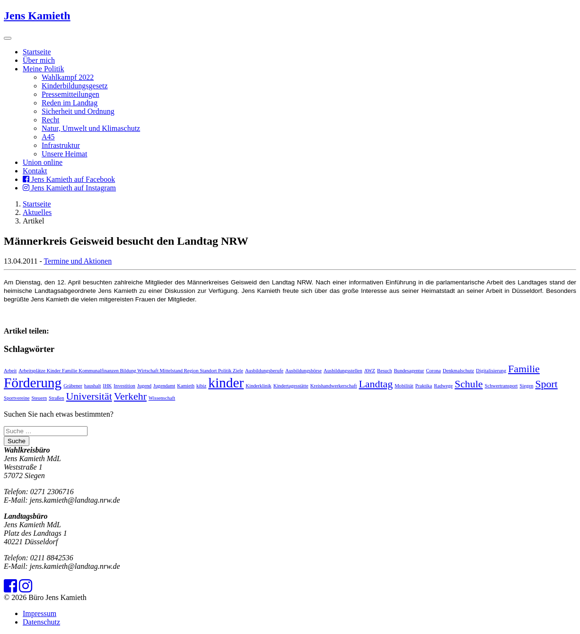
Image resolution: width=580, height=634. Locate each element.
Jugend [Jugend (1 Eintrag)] (144, 385)
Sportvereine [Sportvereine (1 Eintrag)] (16, 398)
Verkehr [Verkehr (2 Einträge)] (130, 396)
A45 (48, 137)
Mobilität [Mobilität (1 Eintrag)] (404, 385)
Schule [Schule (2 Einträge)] (469, 384)
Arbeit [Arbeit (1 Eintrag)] (10, 370)
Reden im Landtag (69, 103)
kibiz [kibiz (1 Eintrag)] (201, 385)
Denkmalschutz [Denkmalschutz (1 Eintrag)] (458, 370)
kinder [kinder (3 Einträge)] (226, 382)
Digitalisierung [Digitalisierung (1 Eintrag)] (491, 370)
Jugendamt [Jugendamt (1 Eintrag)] (164, 385)
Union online (42, 162)
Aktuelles (37, 212)
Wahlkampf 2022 (68, 77)
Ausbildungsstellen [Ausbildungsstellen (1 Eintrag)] (343, 370)
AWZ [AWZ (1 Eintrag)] (369, 370)
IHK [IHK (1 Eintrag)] (107, 385)
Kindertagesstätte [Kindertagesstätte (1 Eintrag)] (290, 385)
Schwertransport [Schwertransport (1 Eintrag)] (501, 385)
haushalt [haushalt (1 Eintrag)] (92, 385)
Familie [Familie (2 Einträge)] (524, 369)
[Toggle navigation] (7, 38)
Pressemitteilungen (70, 94)
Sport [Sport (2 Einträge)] (546, 384)
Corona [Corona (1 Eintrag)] (433, 370)
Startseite (37, 52)
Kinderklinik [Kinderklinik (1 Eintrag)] (258, 385)
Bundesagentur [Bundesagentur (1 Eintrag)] (409, 370)
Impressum (39, 613)
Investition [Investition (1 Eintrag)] (124, 385)
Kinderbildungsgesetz (75, 86)
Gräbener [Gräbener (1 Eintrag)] (72, 385)
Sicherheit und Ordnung (78, 111)
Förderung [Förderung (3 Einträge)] (33, 382)
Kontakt (35, 171)
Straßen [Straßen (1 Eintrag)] (56, 398)
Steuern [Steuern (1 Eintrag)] (39, 398)
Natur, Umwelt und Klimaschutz (91, 128)
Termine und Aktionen (78, 261)
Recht (50, 120)
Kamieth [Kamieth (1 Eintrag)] (185, 385)
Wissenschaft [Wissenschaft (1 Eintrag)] (162, 398)
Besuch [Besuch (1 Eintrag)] (384, 370)
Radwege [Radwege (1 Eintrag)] (443, 385)
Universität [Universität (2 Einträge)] (89, 396)
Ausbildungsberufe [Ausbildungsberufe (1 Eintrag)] (264, 370)
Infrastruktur (61, 145)
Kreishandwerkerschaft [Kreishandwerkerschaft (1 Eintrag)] (333, 385)
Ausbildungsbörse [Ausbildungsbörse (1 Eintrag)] (303, 370)
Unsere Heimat (64, 154)
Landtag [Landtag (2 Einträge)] (376, 384)
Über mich (39, 60)
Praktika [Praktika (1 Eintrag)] (423, 385)
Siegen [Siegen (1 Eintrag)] (526, 385)
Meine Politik (43, 69)
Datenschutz (41, 622)
